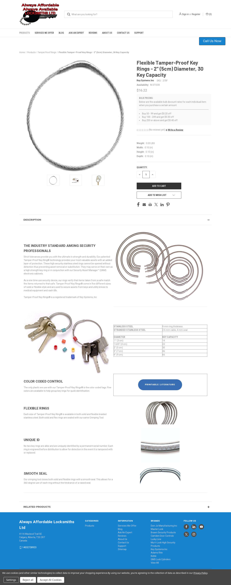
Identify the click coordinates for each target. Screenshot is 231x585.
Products (24, 33)
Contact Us (123, 33)
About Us (107, 33)
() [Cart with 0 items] (209, 14)
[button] (214, 41)
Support (139, 33)
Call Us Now (212, 41)
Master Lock (157, 529)
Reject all (28, 580)
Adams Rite (157, 552)
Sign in (185, 14)
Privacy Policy (200, 572)
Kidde (153, 556)
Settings (11, 580)
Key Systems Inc (159, 549)
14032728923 (29, 547)
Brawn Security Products (163, 532)
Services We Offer (44, 33)
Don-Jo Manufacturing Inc (164, 525)
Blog (61, 33)
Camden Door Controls (162, 536)
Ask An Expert (76, 33)
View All (155, 562)
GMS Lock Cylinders (161, 559)
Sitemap (122, 549)
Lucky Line (156, 539)
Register (196, 14)
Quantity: (142, 167)
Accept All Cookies (51, 580)
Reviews (93, 33)
